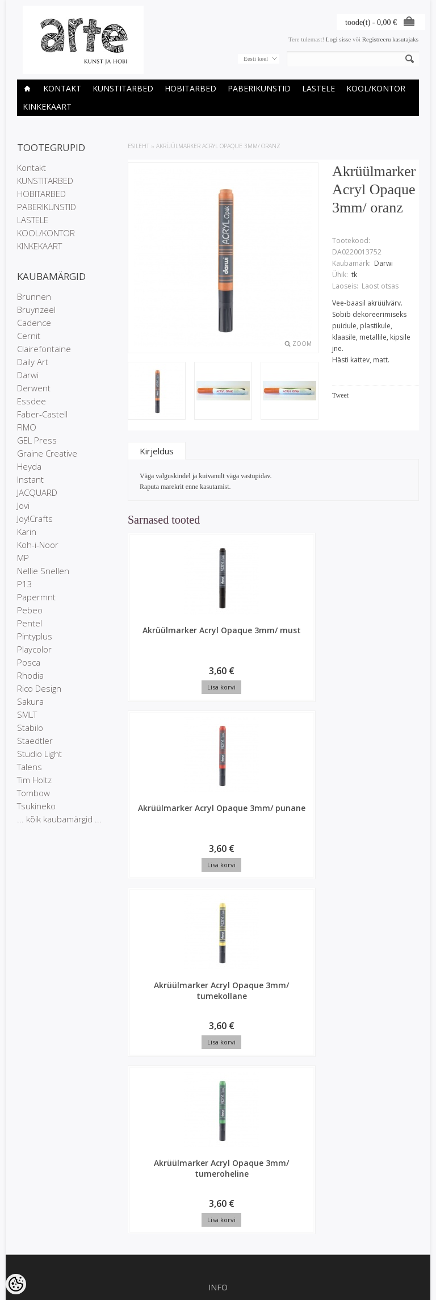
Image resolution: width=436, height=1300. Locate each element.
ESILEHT (138, 146)
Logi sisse (338, 39)
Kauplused (218, 953)
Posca (28, 662)
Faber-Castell (42, 414)
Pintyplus (34, 636)
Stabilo (30, 727)
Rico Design (39, 688)
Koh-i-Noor (37, 544)
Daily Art (32, 361)
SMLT (27, 714)
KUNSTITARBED (123, 88)
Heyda (29, 466)
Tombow (33, 793)
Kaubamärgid (217, 1027)
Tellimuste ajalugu (217, 1110)
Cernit (28, 335)
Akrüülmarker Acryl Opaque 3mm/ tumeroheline (161, 826)
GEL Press (37, 440)
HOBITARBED (190, 88)
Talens (29, 766)
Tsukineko (36, 806)
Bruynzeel (36, 309)
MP (23, 557)
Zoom (302, 344)
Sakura (30, 701)
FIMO (26, 427)
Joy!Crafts (35, 518)
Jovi (23, 505)
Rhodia (30, 675)
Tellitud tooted (218, 1120)
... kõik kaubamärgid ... (59, 819)
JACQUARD (37, 492)
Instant (30, 479)
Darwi (28, 375)
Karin (26, 531)
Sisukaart (218, 1056)
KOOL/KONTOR (375, 88)
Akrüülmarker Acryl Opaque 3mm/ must (161, 641)
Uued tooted (218, 1046)
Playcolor (34, 649)
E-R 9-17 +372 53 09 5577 (218, 1194)
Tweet (340, 395)
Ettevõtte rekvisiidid (218, 963)
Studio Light (39, 753)
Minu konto (218, 1101)
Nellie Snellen (43, 570)
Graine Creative (47, 453)
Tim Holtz (34, 779)
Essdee (31, 401)
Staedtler (35, 740)
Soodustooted (218, 1037)
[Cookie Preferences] (16, 1284)
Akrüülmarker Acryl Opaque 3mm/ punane (239, 646)
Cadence (34, 322)
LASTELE (318, 88)
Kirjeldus (157, 451)
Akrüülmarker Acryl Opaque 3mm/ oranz (218, 146)
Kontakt (62, 88)
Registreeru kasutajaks (390, 39)
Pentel (29, 623)
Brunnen (34, 296)
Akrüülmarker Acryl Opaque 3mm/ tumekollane (315, 646)
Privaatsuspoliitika (218, 972)
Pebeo (30, 610)
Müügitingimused (217, 982)
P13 (24, 584)
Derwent (34, 388)
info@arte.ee (218, 1204)
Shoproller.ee (400, 1292)
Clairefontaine (44, 348)
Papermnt (36, 597)
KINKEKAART (47, 106)
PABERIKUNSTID (259, 88)
